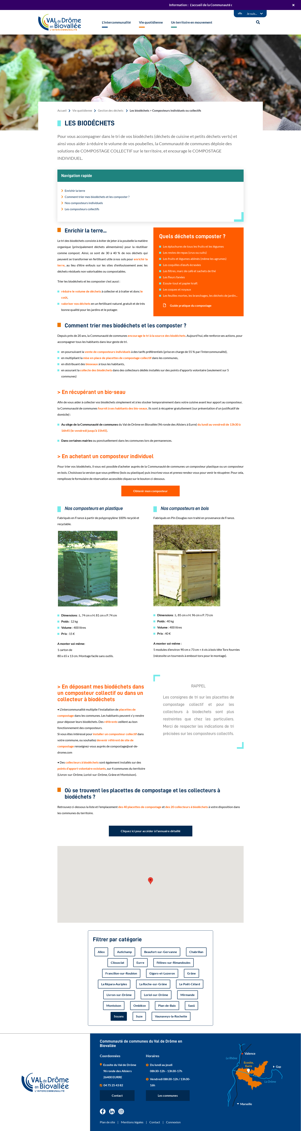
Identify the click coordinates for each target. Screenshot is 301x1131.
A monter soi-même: (71, 643)
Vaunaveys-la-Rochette (171, 1016)
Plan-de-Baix (167, 1005)
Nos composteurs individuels (84, 203)
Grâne (191, 973)
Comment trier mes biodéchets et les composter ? (97, 197)
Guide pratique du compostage (190, 305)
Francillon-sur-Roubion (121, 973)
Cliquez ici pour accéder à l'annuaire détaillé (150, 831)
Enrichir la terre (75, 190)
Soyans (119, 1016)
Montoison (113, 1005)
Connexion (173, 1122)
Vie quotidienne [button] (151, 22)
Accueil (62, 110)
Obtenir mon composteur (150, 491)
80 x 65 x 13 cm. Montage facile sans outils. (85, 656)
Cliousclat (117, 962)
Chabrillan (196, 952)
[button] (150, 880)
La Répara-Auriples (114, 984)
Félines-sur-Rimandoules (173, 962)
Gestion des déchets (111, 110)
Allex (101, 952)
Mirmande (187, 995)
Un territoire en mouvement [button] (191, 22)
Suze (139, 1016)
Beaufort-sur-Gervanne (160, 952)
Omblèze (139, 1005)
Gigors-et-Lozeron (162, 973)
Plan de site (107, 1122)
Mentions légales (132, 1122)
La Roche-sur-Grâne (153, 984)
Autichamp (124, 952)
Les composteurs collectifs (82, 209)
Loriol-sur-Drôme (156, 995)
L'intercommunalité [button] (116, 22)
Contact (117, 1095)
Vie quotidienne (82, 110)
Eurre (140, 962)
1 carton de (64, 650)
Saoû (191, 1005)
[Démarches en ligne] (250, 13)
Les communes (168, 1095)
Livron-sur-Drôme (119, 995)
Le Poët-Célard (189, 984)
